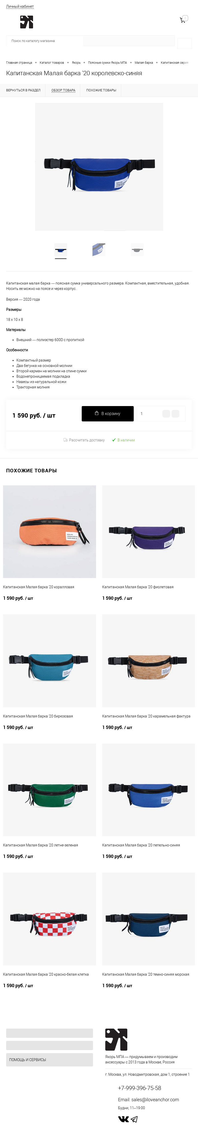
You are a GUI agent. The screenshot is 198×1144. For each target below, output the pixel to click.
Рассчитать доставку (84, 440)
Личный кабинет (20, 6)
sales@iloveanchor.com (155, 1099)
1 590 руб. (49, 601)
